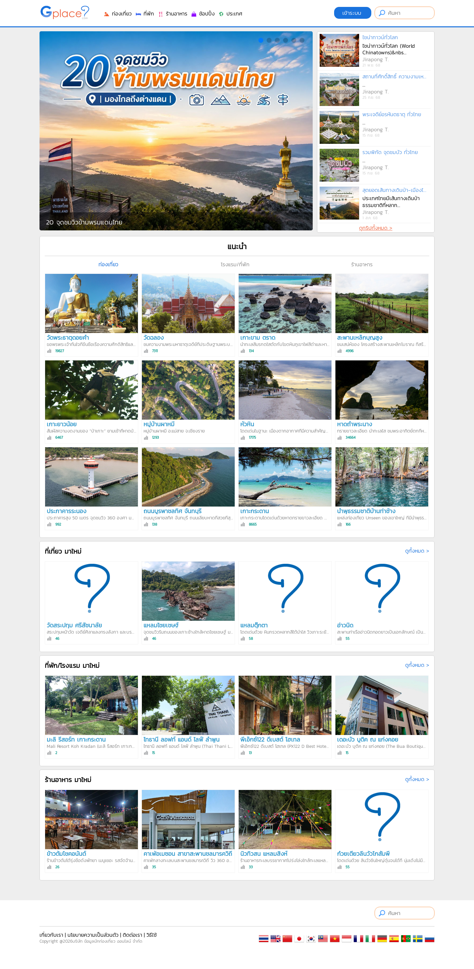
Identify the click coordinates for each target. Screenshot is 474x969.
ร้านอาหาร (172, 13)
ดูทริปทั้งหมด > (375, 228)
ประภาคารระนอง (66, 511)
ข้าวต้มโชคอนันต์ (66, 853)
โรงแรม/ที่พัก (235, 264)
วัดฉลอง (154, 337)
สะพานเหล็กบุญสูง (359, 337)
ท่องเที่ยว (117, 13)
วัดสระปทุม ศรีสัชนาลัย (74, 625)
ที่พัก (144, 13)
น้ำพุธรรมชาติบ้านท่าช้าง (366, 511)
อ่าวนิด (345, 625)
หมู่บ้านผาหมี (159, 424)
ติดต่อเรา (132, 935)
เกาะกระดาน (254, 511)
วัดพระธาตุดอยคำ (68, 337)
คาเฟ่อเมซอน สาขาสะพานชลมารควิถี (188, 853)
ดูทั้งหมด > (417, 550)
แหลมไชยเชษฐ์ (161, 625)
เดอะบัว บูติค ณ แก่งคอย (367, 739)
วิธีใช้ (151, 935)
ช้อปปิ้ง (203, 13)
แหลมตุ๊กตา (254, 625)
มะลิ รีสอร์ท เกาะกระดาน (76, 739)
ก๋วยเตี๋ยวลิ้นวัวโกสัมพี (363, 853)
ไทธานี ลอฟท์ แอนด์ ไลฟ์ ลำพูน (182, 739)
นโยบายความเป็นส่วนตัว (92, 935)
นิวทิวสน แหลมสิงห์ (263, 853)
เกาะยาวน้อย (62, 424)
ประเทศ (230, 13)
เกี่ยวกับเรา (51, 935)
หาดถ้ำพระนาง (354, 424)
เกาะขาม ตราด (257, 337)
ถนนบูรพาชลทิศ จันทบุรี (172, 511)
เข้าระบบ (352, 13)
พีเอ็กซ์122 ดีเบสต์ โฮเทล (270, 739)
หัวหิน (247, 424)
